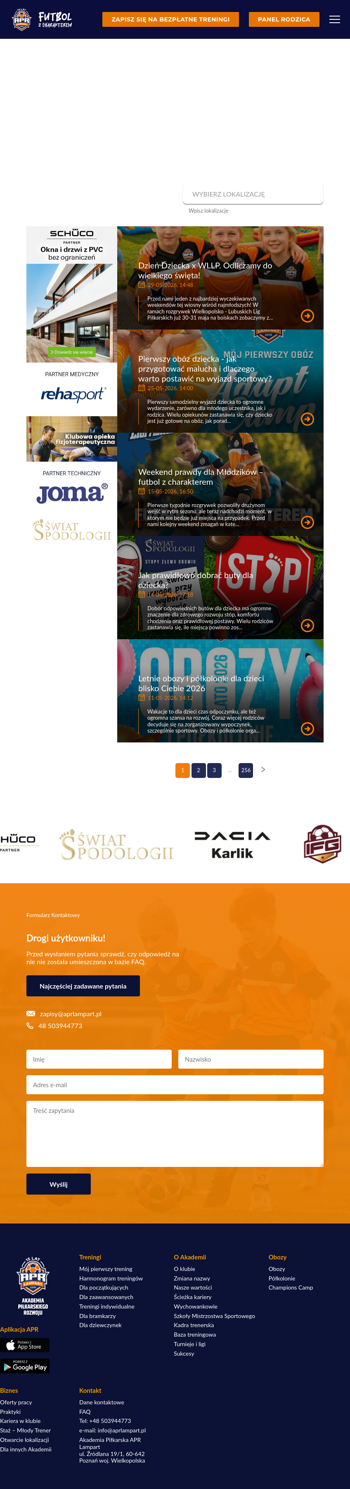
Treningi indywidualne (107, 1306)
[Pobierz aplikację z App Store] (33, 1345)
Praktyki (10, 1411)
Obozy (277, 1269)
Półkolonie (282, 1278)
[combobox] (252, 194)
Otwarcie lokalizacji (24, 1440)
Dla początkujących (103, 1287)
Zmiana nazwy (192, 1278)
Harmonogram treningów (111, 1278)
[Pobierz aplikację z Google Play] (33, 1366)
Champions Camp (291, 1287)
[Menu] (334, 19)
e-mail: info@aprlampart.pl (112, 1430)
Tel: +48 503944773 (105, 1421)
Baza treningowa (195, 1334)
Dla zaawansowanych (106, 1297)
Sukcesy (184, 1353)
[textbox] (252, 194)
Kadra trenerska (194, 1325)
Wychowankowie (196, 1306)
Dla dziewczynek (100, 1325)
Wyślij (59, 1184)
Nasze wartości (193, 1287)
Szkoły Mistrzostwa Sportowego (214, 1316)
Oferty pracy (16, 1402)
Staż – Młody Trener (25, 1430)
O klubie (184, 1269)
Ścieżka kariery (192, 1297)
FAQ (85, 1411)
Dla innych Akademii (26, 1449)
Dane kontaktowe (101, 1402)
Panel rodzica (284, 19)
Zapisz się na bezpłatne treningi (170, 19)
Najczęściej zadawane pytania (83, 986)
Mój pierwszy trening (105, 1269)
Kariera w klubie (20, 1421)
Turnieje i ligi (190, 1344)
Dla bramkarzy (97, 1316)
